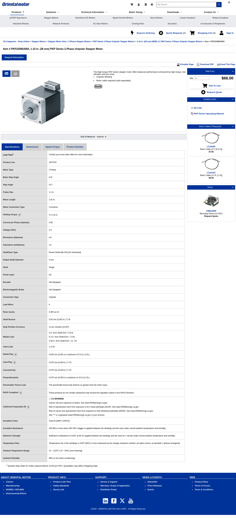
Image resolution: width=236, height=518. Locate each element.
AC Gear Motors (100, 24)
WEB (192, 477)
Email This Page (227, 64)
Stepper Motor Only (57, 41)
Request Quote (214, 92)
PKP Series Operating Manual (209, 113)
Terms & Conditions (204, 489)
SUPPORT (101, 477)
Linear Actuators (187, 18)
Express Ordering (146, 33)
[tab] (12, 146)
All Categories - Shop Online (16, 41)
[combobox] (186, 4)
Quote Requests (174, 33)
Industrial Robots (21, 24)
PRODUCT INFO (57, 477)
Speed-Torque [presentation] (52, 147)
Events (151, 489)
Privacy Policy (201, 482)
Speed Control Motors (123, 18)
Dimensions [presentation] (32, 147)
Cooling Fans (138, 24)
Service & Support (108, 482)
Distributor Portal (108, 489)
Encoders (172, 24)
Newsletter (152, 482)
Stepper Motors (51, 18)
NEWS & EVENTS (152, 477)
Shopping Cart (205, 33)
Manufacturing (12, 486)
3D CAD (198, 108)
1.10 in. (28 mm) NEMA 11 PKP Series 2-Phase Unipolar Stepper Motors (169, 41)
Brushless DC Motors (85, 18)
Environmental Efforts (16, 493)
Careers (9, 482)
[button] (14, 57)
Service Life (58, 489)
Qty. (192, 78)
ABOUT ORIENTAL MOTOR (16, 477)
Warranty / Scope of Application (115, 486)
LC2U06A (211, 146)
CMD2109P (211, 211)
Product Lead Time (62, 482)
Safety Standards (61, 486)
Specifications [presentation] (12, 147)
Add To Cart (215, 85)
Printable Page (187, 64)
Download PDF (207, 64)
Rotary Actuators (220, 18)
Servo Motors (156, 18)
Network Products (61, 24)
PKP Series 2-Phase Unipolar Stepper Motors (114, 41)
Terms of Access (202, 486)
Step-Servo (18, 18)
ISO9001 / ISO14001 (15, 489)
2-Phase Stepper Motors (79, 41)
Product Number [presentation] (75, 147)
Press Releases (155, 486)
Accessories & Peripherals (212, 24)
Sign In (230, 33)
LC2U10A (211, 173)
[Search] (219, 4)
